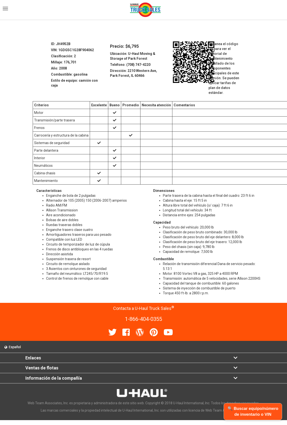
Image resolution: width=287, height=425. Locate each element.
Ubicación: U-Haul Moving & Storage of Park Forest (132, 56)
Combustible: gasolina (69, 74)
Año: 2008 (59, 68)
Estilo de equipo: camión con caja (74, 83)
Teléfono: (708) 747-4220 (130, 65)
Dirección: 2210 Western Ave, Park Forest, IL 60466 (133, 73)
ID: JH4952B (60, 44)
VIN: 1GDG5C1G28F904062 (72, 50)
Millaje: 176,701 (63, 62)
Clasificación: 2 (63, 56)
